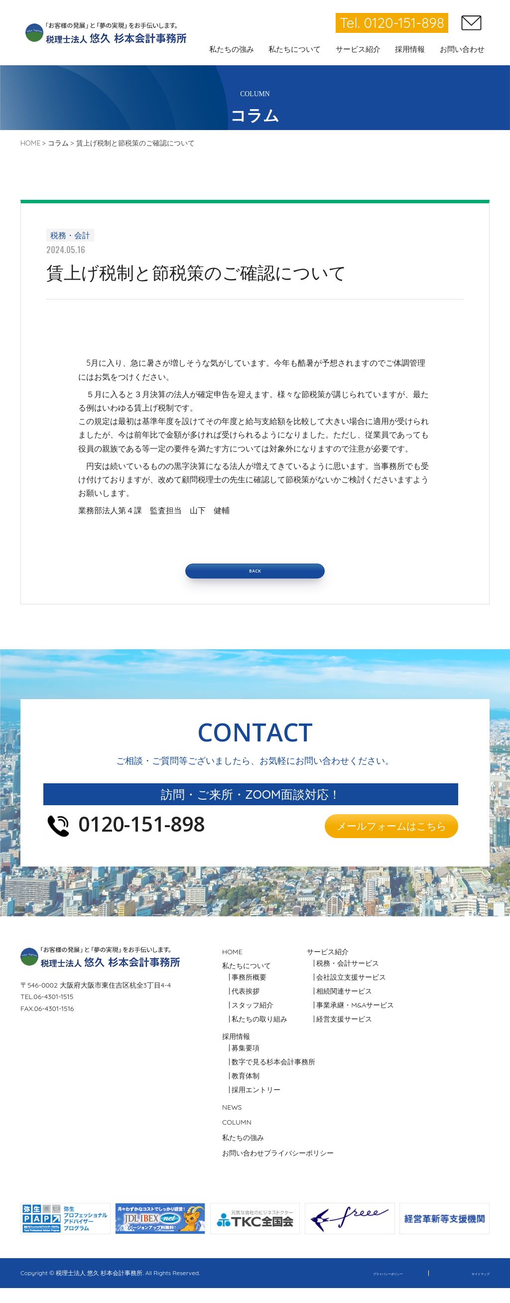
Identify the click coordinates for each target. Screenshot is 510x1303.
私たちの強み (243, 1152)
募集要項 (245, 1062)
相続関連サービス (344, 1006)
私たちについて (246, 980)
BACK (255, 578)
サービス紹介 (328, 966)
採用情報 (236, 1050)
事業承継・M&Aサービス (355, 1019)
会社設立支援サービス (351, 992)
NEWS (232, 1121)
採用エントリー (256, 1104)
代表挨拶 (245, 1006)
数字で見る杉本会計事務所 (273, 1076)
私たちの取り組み (259, 1033)
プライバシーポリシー (299, 1167)
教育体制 (245, 1090)
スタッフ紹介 (252, 1019)
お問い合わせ (243, 1167)
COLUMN (237, 1137)
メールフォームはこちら (382, 840)
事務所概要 (249, 992)
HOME (232, 966)
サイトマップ (472, 1288)
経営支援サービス (344, 1033)
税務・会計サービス (347, 978)
